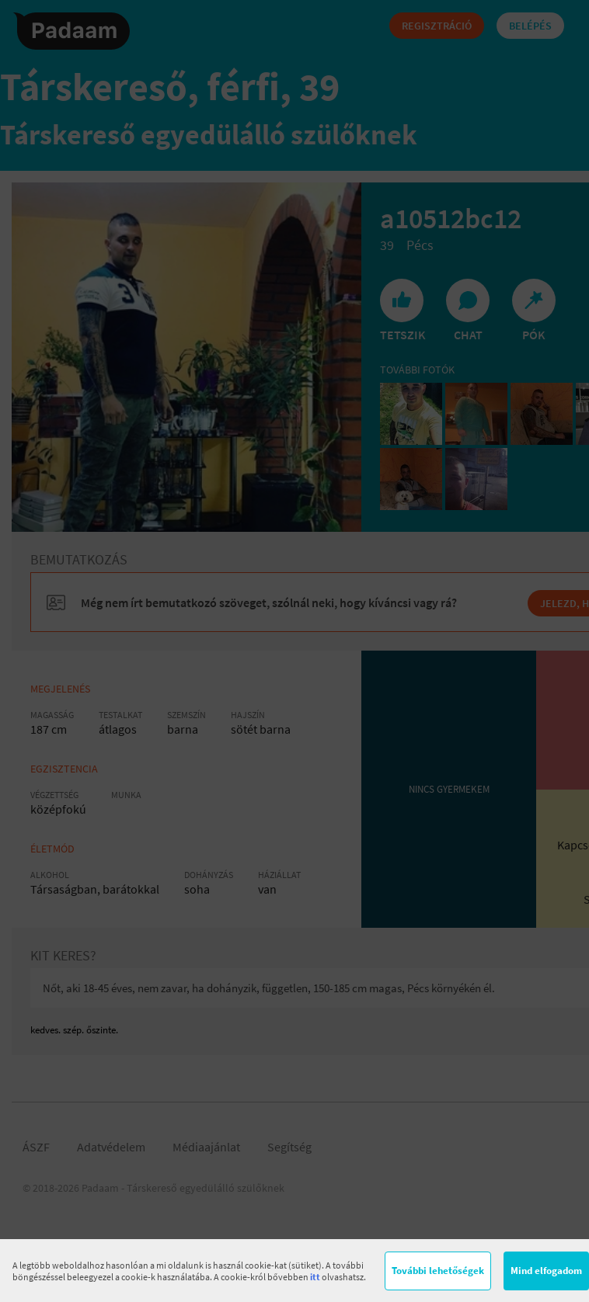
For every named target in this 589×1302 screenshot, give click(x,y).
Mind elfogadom (546, 1270)
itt (315, 1277)
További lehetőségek (438, 1270)
